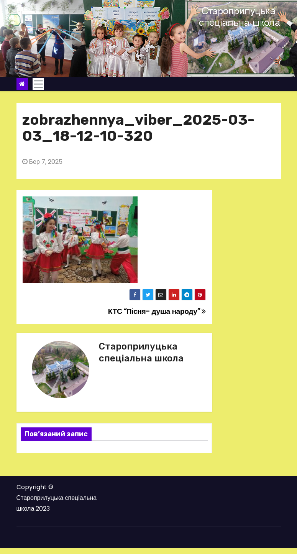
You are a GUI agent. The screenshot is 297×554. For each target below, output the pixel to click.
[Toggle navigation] (38, 84)
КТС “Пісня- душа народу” (157, 311)
